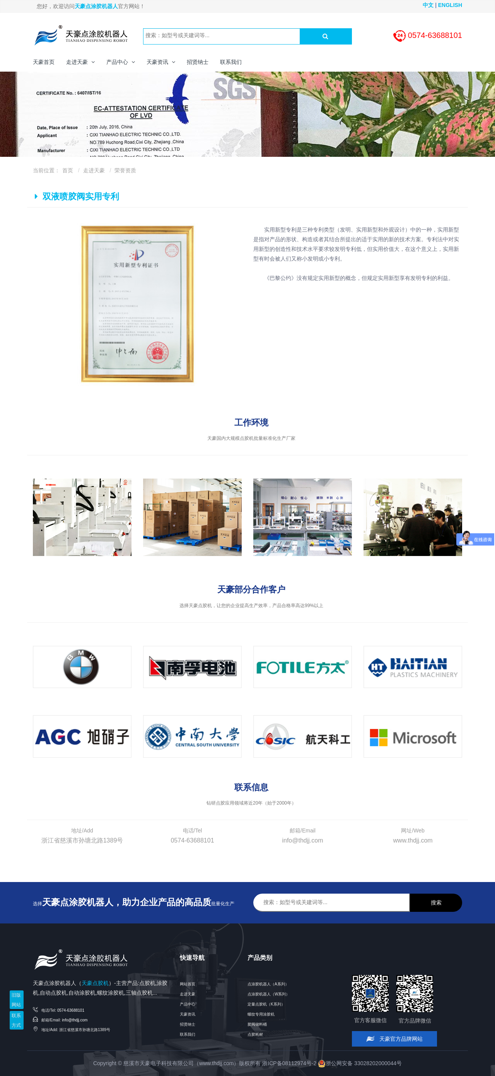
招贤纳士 (187, 1024)
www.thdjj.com (216, 1063)
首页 (67, 170)
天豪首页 (44, 62)
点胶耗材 (255, 1034)
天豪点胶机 (95, 983)
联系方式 (16, 1020)
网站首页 (187, 984)
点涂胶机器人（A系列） (268, 984)
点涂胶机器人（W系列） (269, 994)
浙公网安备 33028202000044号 (360, 1063)
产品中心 (187, 1004)
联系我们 (187, 1034)
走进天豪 (94, 170)
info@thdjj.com (74, 1020)
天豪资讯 (187, 1014)
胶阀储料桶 (257, 1024)
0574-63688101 (70, 1010)
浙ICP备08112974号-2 (289, 1063)
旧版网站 (16, 999)
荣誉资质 (125, 170)
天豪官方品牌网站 (394, 1039)
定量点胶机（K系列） (266, 1004)
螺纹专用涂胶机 (261, 1014)
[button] (80, 62)
